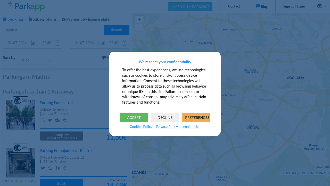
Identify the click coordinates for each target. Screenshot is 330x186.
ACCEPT (134, 117)
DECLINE (165, 117)
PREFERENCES (197, 117)
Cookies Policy (141, 126)
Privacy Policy (167, 126)
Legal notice (191, 126)
